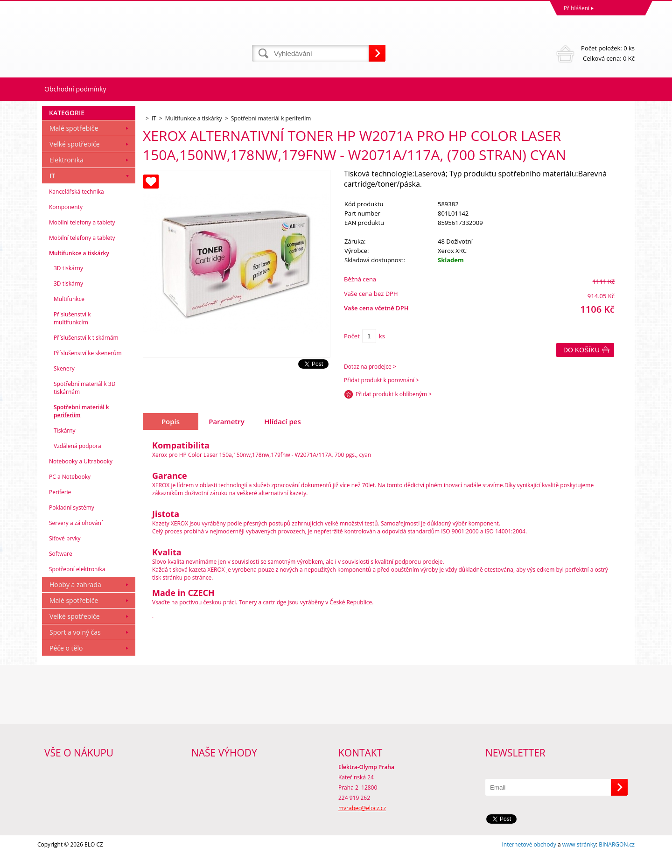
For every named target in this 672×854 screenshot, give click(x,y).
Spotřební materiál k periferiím (81, 411)
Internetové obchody (529, 844)
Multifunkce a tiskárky (79, 253)
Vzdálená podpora (77, 446)
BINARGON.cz (617, 844)
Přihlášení (576, 8)
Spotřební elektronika (77, 569)
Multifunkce (69, 299)
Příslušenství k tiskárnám (86, 338)
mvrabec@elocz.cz (362, 808)
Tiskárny (65, 430)
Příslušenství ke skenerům (88, 353)
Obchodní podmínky (75, 88)
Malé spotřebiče (73, 128)
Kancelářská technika (76, 192)
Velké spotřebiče (74, 144)
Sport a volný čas (75, 632)
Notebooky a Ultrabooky (80, 461)
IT (52, 175)
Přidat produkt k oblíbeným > (394, 394)
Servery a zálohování (76, 523)
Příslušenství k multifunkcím (72, 318)
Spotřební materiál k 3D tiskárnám (84, 388)
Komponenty (66, 207)
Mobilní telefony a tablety (82, 222)
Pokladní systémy (71, 507)
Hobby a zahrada (75, 584)
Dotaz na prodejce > (370, 367)
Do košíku (581, 350)
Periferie (60, 492)
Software (60, 554)
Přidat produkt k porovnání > (381, 380)
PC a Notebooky (70, 477)
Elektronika (66, 159)
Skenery (64, 368)
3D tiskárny (68, 268)
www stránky (579, 844)
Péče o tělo (66, 648)
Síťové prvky (65, 538)
